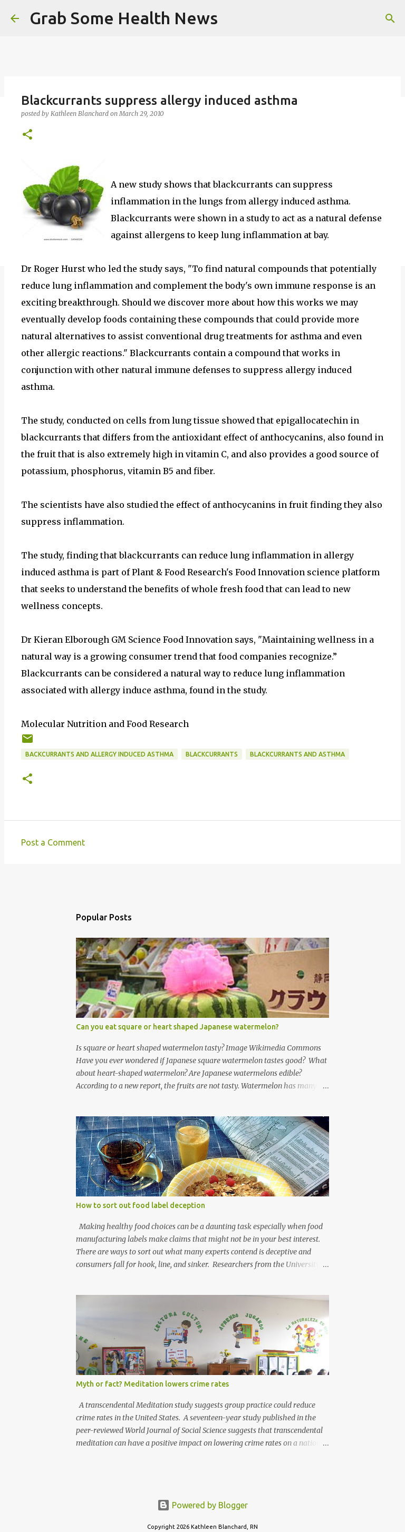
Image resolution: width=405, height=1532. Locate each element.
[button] (27, 135)
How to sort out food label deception (140, 1205)
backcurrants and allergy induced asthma (99, 754)
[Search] (232, 18)
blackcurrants (212, 754)
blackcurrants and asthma (297, 754)
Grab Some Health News (124, 17)
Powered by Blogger (202, 1505)
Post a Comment (53, 842)
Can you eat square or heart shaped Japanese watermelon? (177, 1027)
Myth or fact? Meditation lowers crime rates (152, 1384)
